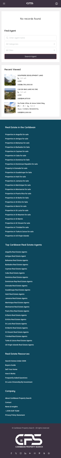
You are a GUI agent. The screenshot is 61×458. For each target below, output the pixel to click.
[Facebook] (11, 453)
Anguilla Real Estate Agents (16, 252)
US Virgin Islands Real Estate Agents (19, 345)
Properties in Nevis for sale (15, 206)
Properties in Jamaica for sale (17, 181)
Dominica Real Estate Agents (16, 277)
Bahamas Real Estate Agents (16, 260)
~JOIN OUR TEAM (12, 411)
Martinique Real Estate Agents (17, 303)
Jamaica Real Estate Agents (16, 298)
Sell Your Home (11, 369)
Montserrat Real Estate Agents (17, 307)
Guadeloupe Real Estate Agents (17, 290)
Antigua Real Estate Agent (15, 256)
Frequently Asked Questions (16, 378)
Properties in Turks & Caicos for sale (19, 232)
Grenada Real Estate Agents (16, 286)
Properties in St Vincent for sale (17, 223)
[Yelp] (44, 453)
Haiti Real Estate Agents (14, 294)
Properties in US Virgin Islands (17, 236)
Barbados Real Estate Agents (16, 265)
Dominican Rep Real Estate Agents (18, 281)
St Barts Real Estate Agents (16, 315)
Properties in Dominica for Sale (17, 160)
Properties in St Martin (14, 219)
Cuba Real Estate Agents (15, 273)
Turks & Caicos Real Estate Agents (18, 341)
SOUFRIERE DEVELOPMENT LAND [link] (30, 75)
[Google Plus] (30, 453)
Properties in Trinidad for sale (17, 227)
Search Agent (30, 56)
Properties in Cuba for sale (15, 156)
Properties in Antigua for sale (16, 139)
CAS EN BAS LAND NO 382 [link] (28, 89)
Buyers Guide (10, 365)
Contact (8, 402)
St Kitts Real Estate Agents (15, 319)
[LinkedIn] (25, 453)
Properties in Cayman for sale (16, 151)
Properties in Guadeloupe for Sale (18, 172)
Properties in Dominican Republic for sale (21, 164)
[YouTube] (35, 453)
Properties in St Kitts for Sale (16, 202)
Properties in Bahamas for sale (17, 143)
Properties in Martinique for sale (18, 185)
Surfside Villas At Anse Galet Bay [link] (31, 103)
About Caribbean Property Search (18, 398)
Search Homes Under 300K (15, 361)
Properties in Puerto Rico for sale (18, 194)
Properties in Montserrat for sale (18, 189)
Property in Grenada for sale (16, 168)
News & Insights (11, 407)
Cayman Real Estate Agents (16, 269)
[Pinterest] (40, 453)
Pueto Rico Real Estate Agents (17, 311)
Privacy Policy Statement (15, 415)
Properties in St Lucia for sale (16, 210)
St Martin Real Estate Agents (16, 328)
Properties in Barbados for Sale (17, 147)
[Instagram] (21, 453)
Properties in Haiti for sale (15, 177)
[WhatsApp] (49, 453)
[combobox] (30, 44)
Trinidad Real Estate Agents (16, 336)
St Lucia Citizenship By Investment (18, 382)
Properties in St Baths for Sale (17, 198)
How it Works (10, 374)
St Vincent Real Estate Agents (17, 332)
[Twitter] (16, 453)
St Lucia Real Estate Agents (16, 324)
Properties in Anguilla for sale (17, 134)
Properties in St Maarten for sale (18, 215)
